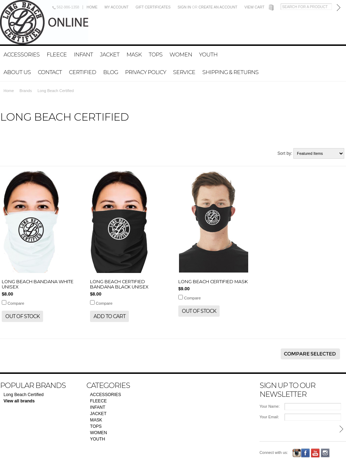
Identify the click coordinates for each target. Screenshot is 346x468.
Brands (25, 91)
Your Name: (270, 406)
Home (91, 7)
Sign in (184, 7)
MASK (134, 54)
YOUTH (208, 54)
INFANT (83, 54)
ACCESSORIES (22, 54)
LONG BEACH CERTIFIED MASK (213, 281)
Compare (15, 303)
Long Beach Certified (24, 394)
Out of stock (22, 316)
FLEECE (57, 54)
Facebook (305, 453)
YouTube (315, 453)
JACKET (109, 54)
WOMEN (180, 54)
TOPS (155, 54)
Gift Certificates (153, 7)
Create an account (217, 7)
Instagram (296, 453)
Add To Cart (109, 316)
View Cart (254, 7)
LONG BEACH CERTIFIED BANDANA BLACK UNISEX (119, 284)
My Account (117, 7)
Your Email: (269, 417)
